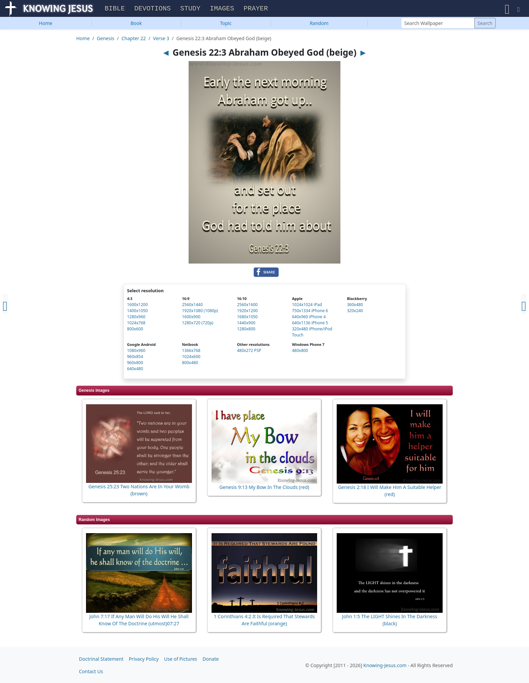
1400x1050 (137, 312)
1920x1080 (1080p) (200, 312)
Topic (225, 25)
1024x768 (136, 324)
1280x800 (246, 330)
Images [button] (222, 9)
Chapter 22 (133, 40)
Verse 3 (161, 40)
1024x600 (191, 358)
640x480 (135, 370)
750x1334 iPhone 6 (310, 312)
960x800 (135, 364)
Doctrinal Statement (101, 659)
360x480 (355, 306)
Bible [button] (115, 9)
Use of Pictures (180, 659)
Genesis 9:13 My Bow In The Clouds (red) (264, 489)
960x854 (135, 358)
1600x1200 (137, 306)
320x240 (355, 312)
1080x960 (136, 352)
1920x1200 (247, 312)
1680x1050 (247, 318)
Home (45, 25)
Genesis (105, 40)
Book (136, 25)
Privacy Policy (144, 659)
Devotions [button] (152, 9)
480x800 (300, 352)
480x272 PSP (249, 352)
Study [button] (190, 9)
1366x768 (191, 352)
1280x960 (136, 318)
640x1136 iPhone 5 (310, 324)
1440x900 (246, 324)
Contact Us (91, 671)
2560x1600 (247, 306)
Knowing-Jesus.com (385, 665)
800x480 (190, 364)
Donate (210, 659)
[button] (507, 9)
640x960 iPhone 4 (309, 318)
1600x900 (191, 318)
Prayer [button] (256, 9)
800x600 (135, 330)
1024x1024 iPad (307, 306)
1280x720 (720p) (197, 324)
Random (319, 25)
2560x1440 (192, 306)
